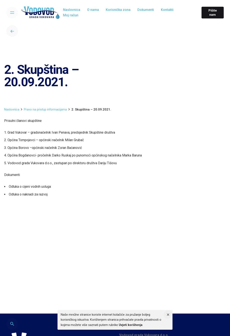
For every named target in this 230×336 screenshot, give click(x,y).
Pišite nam (212, 13)
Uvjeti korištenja (130, 325)
